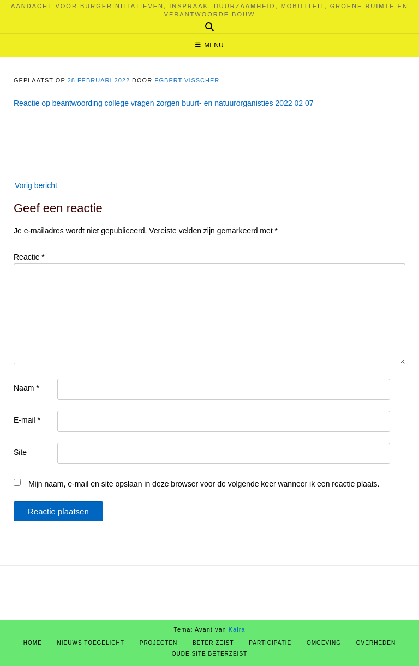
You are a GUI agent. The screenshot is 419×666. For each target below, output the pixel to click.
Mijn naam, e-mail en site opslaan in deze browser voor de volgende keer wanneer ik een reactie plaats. (204, 483)
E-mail (27, 420)
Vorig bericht (36, 185)
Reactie (29, 257)
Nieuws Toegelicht (90, 643)
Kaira (237, 629)
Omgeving (324, 643)
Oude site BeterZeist (209, 654)
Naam (26, 387)
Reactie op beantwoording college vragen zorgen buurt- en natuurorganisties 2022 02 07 (164, 103)
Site (20, 452)
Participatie (270, 643)
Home (32, 643)
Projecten (159, 643)
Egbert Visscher (186, 80)
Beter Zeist (213, 643)
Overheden (376, 643)
